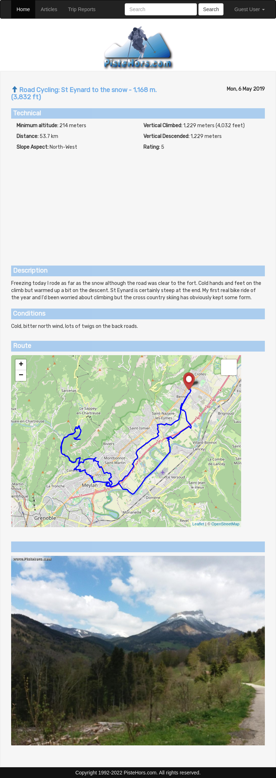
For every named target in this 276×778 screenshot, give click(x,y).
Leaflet (198, 524)
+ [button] (21, 364)
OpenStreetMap (225, 524)
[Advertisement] (138, 204)
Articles (52, 8)
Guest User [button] (249, 9)
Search (211, 9)
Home (26, 8)
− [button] (21, 375)
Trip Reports (84, 8)
